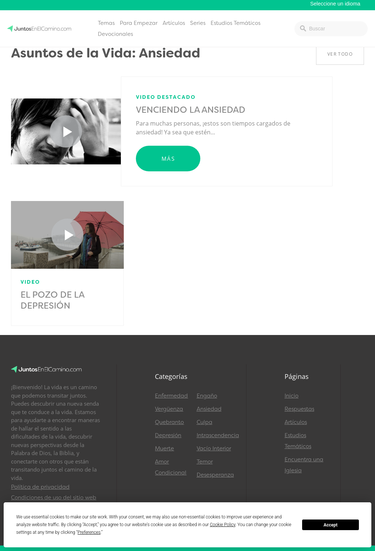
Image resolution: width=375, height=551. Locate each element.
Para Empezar (138, 23)
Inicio (291, 395)
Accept (331, 525)
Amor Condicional (170, 467)
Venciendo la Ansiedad (190, 110)
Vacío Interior (214, 448)
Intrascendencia (214, 435)
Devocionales (115, 34)
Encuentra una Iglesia (304, 465)
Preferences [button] (89, 532)
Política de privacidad (40, 487)
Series (197, 23)
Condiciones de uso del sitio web (53, 497)
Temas (106, 23)
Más (168, 158)
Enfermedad (171, 395)
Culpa (204, 422)
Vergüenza (169, 409)
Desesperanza (214, 475)
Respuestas (299, 409)
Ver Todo (340, 54)
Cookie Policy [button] (222, 524)
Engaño (207, 395)
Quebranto (169, 422)
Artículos (174, 23)
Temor (205, 461)
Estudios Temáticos (235, 23)
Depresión (168, 435)
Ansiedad (209, 409)
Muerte (164, 448)
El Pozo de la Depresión (52, 300)
